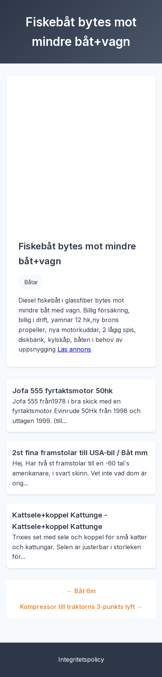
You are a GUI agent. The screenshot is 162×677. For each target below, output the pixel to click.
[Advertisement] (72, 163)
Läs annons (74, 349)
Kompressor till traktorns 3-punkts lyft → (81, 606)
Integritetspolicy (81, 659)
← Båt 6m (81, 591)
